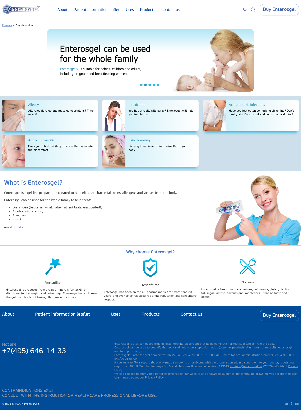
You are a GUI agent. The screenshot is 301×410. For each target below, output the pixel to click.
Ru (245, 9)
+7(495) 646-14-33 (34, 351)
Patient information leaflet (97, 10)
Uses (130, 10)
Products (147, 10)
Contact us (170, 10)
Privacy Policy (154, 377)
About (62, 10)
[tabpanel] (150, 60)
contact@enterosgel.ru (246, 366)
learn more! (15, 226)
